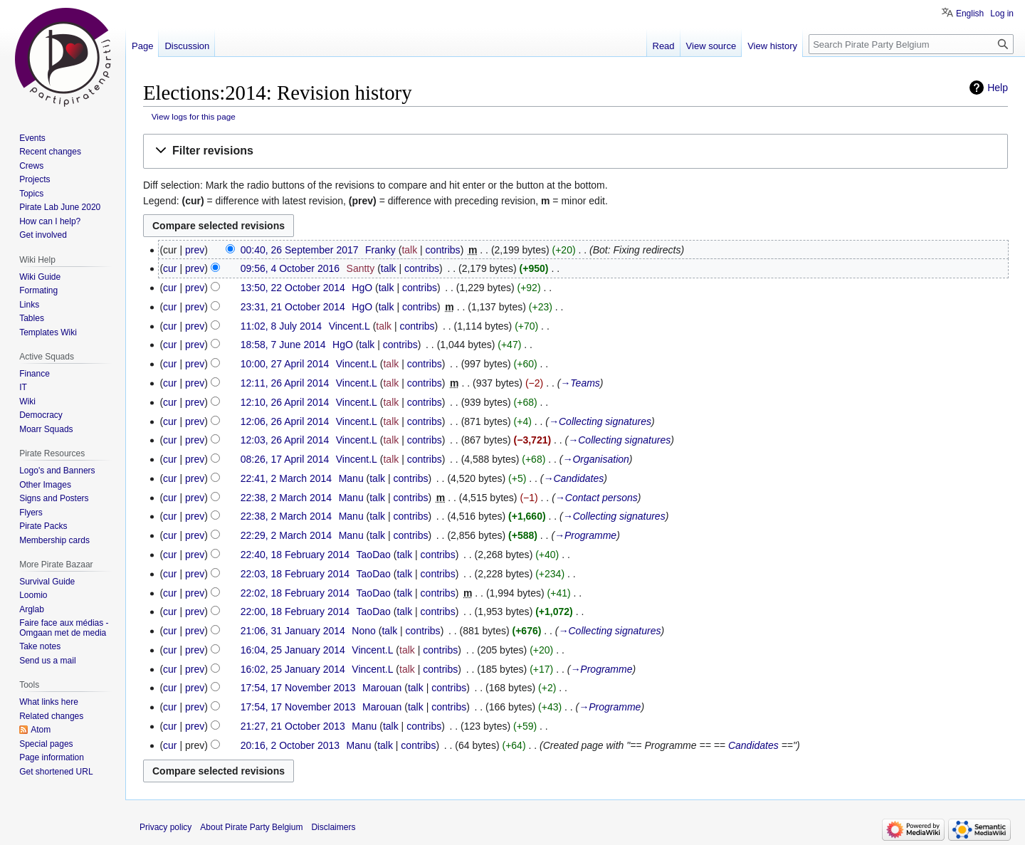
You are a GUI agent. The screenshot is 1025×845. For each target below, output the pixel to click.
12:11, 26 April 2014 (285, 383)
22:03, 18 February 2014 (295, 573)
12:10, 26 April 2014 (285, 402)
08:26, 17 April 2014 (285, 459)
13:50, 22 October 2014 (293, 287)
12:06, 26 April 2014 (285, 421)
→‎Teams (579, 383)
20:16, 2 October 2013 (290, 745)
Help (997, 87)
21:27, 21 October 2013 (293, 726)
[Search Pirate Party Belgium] (911, 44)
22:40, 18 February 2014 (295, 554)
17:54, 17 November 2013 (298, 687)
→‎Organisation (595, 459)
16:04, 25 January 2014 (293, 650)
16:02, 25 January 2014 (293, 669)
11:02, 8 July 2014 (281, 326)
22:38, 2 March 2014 (286, 497)
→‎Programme (585, 535)
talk (409, 250)
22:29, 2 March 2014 (286, 535)
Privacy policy (165, 827)
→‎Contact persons (596, 497)
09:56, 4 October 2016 (290, 268)
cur (170, 268)
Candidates (753, 745)
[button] (575, 151)
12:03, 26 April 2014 (285, 440)
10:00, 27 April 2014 (285, 363)
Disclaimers (333, 827)
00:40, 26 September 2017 (300, 250)
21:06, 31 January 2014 (293, 630)
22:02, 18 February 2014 (295, 593)
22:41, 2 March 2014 (286, 478)
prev (194, 250)
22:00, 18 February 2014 (295, 611)
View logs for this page (194, 116)
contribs (443, 250)
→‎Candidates (573, 478)
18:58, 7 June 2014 (283, 344)
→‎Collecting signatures (600, 421)
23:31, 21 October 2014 (293, 307)
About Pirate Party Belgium (251, 827)
